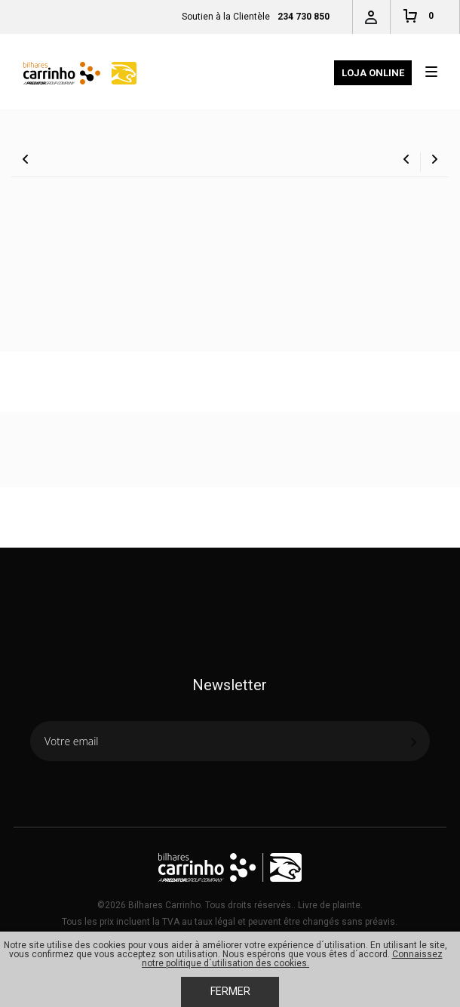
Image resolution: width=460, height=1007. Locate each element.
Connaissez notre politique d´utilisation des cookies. (292, 959)
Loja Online (373, 72)
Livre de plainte (329, 905)
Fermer (230, 991)
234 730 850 (304, 16)
